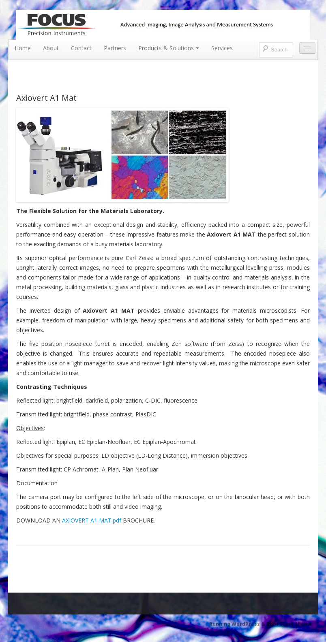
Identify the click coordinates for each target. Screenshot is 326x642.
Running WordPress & (237, 624)
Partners (115, 48)
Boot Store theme (289, 624)
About (51, 48)
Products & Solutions (168, 48)
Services (222, 48)
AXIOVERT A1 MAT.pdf (91, 520)
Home (23, 48)
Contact (81, 48)
